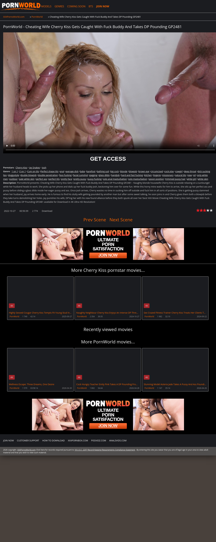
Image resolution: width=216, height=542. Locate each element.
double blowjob (28, 175)
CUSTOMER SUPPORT (28, 440)
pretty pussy (79, 179)
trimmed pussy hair (175, 179)
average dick (72, 171)
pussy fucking (95, 179)
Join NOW (8, 440)
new (189, 175)
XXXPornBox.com (78, 440)
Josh (44, 167)
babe (82, 171)
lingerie (157, 175)
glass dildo (104, 175)
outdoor (13, 179)
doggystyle (13, 175)
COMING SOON (76, 6)
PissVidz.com (98, 440)
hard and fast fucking (132, 175)
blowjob (133, 171)
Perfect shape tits (49, 171)
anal (62, 171)
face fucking (65, 175)
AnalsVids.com (118, 440)
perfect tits (54, 179)
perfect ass (41, 179)
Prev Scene (94, 220)
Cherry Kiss (21, 167)
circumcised (157, 171)
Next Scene (121, 220)
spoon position (156, 179)
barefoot (90, 171)
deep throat (190, 171)
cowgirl (179, 171)
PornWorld (14, 316)
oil (194, 175)
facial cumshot (80, 175)
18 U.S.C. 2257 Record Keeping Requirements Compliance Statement (105, 449)
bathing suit (103, 171)
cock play (169, 171)
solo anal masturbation (115, 179)
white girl (191, 179)
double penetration (48, 175)
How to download (53, 440)
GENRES (59, 6)
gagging (93, 175)
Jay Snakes (34, 167)
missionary (167, 175)
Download (47, 210)
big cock (114, 171)
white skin (203, 179)
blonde (123, 171)
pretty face (66, 179)
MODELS (46, 6)
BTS (91, 6)
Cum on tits (33, 171)
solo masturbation (137, 179)
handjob (115, 175)
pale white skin (26, 179)
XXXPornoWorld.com (20, 6)
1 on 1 (15, 171)
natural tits (180, 175)
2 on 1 (22, 171)
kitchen (148, 175)
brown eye (143, 171)
